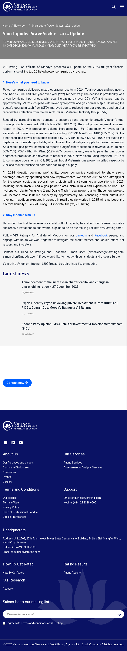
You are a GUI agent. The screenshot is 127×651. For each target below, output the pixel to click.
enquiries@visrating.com (86, 497)
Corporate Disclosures (16, 467)
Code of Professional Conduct (20, 512)
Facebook (101, 235)
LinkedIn (81, 235)
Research (8, 588)
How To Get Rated (13, 572)
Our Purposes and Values (18, 462)
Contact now (17, 383)
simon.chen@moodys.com (20, 256)
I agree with (35, 623)
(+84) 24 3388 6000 (84, 502)
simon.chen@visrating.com (106, 252)
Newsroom (20, 25)
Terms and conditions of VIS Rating (42, 623)
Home (6, 25)
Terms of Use (11, 502)
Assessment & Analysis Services (83, 467)
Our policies (10, 497)
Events (7, 476)
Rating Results (72, 572)
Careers (7, 481)
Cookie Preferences (14, 516)
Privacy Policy (11, 507)
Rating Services (73, 462)
